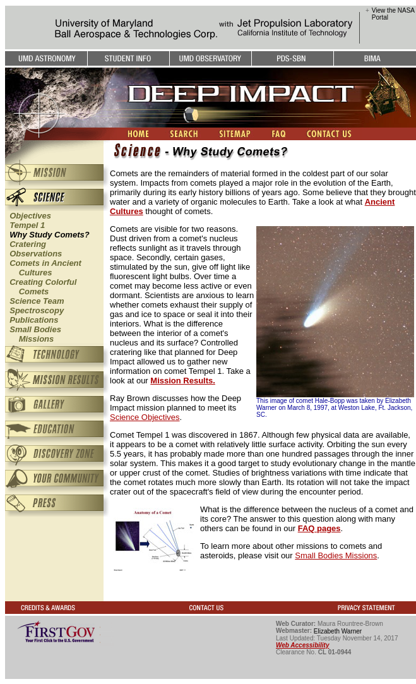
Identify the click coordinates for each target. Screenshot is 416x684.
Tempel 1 (27, 225)
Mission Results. (182, 380)
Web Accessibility (302, 645)
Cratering (27, 244)
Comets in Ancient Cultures (43, 267)
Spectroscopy (36, 310)
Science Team (36, 301)
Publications (33, 320)
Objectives (30, 215)
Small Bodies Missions (33, 334)
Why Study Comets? (49, 234)
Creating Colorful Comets (40, 286)
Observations (35, 253)
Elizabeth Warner (338, 631)
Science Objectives (145, 417)
